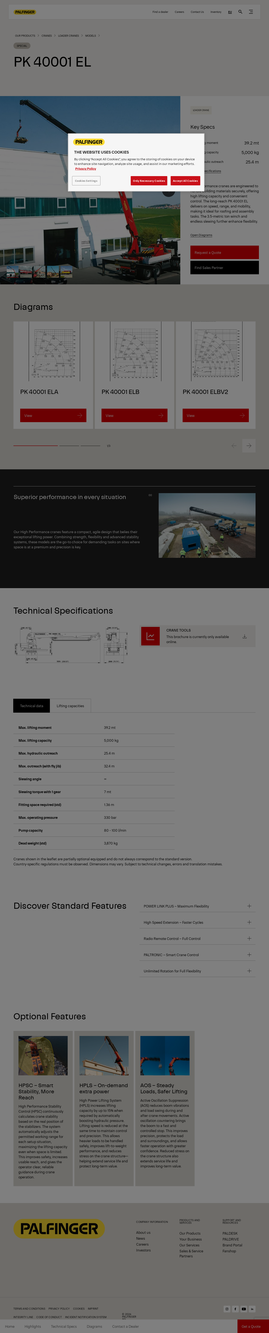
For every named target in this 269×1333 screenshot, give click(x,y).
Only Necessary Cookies (149, 180)
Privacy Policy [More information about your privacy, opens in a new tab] (85, 168)
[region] (136, 162)
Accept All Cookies (185, 180)
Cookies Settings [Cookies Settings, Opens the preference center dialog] (86, 180)
